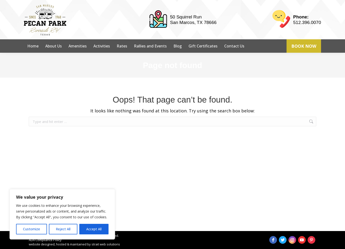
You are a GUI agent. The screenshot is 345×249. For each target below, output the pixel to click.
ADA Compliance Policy (45, 240)
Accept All (94, 229)
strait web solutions (106, 244)
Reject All (63, 229)
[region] (62, 214)
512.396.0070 (307, 22)
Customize (31, 229)
